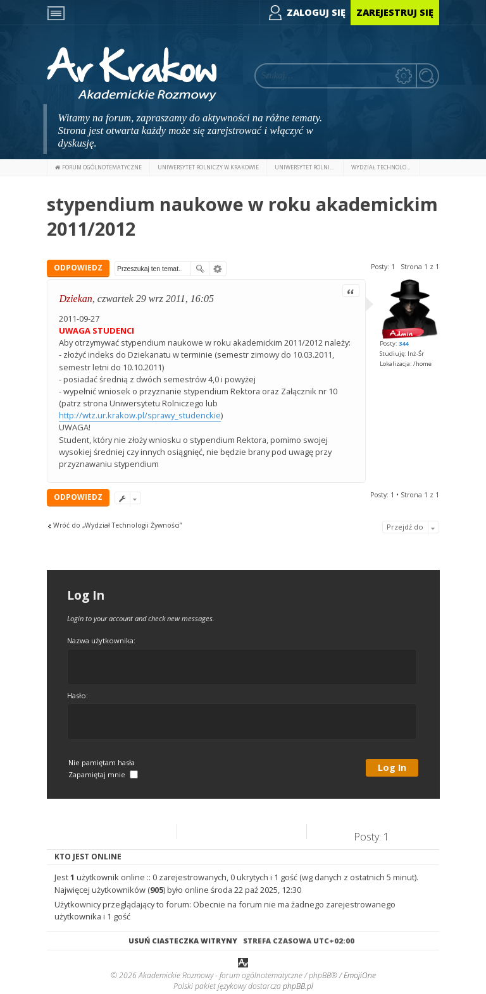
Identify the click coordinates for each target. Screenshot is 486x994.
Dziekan (75, 298)
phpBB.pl (298, 986)
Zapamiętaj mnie (103, 774)
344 (403, 343)
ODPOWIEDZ (78, 267)
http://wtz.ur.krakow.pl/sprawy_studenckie (140, 415)
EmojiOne (360, 975)
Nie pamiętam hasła (101, 762)
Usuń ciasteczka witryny (182, 940)
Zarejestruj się (394, 12)
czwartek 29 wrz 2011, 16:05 (155, 298)
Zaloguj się (316, 12)
